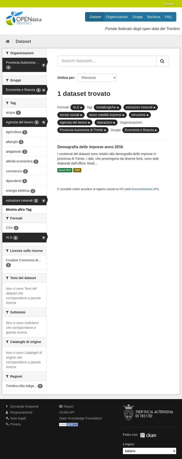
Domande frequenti (22, 406)
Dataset (95, 17)
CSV (77, 170)
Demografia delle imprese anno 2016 (90, 147)
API (121, 189)
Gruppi (137, 17)
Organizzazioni (117, 17)
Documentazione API (144, 189)
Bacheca (153, 17)
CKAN (148, 435)
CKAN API (66, 412)
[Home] (8, 41)
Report (66, 406)
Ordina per (65, 78)
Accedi (169, 3)
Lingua (128, 444)
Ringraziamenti (19, 412)
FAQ (168, 17)
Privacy (13, 424)
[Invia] (162, 61)
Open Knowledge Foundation (80, 418)
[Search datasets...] (106, 61)
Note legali (16, 418)
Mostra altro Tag (19, 209)
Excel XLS (65, 170)
